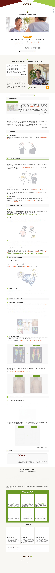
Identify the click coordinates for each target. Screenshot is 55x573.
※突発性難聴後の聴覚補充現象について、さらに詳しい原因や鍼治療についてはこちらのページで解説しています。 (25, 253)
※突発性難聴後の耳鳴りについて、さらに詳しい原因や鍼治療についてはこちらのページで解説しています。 (24, 214)
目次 (31, 95)
